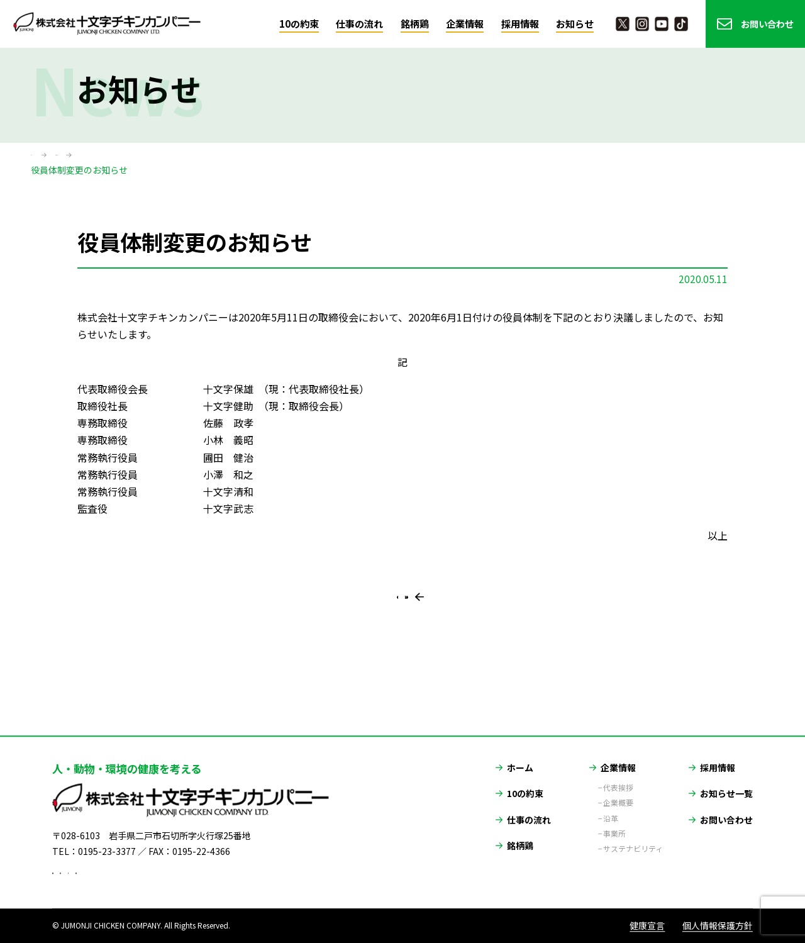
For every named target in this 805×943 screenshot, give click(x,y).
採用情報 (520, 23)
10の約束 (299, 23)
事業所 (614, 818)
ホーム (44, 157)
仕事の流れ (359, 23)
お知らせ (575, 23)
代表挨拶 (618, 772)
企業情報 (465, 23)
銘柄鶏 (415, 23)
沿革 (610, 802)
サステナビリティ (633, 833)
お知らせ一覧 (726, 778)
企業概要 (618, 787)
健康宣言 (647, 926)
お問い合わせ (767, 23)
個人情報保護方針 (717, 926)
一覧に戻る (408, 620)
